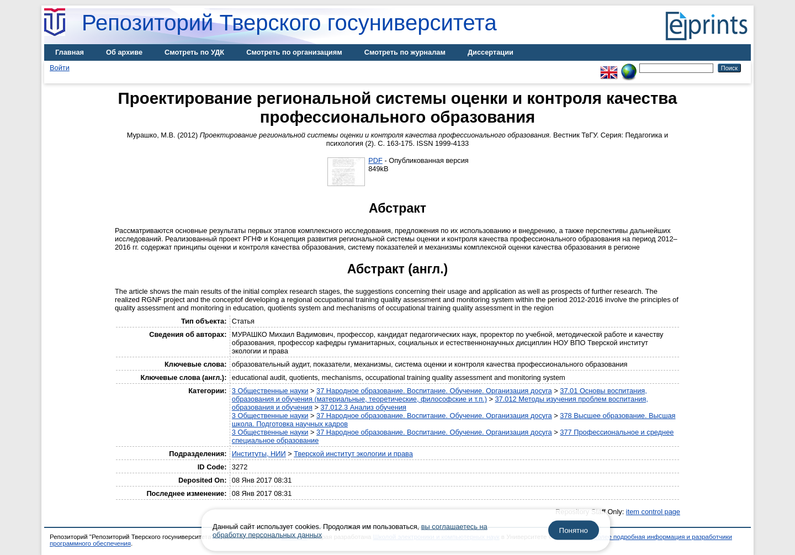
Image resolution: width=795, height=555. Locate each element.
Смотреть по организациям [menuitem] (294, 52)
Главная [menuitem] (69, 52)
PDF (375, 160)
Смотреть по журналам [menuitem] (405, 52)
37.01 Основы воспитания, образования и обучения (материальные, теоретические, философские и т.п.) (439, 395)
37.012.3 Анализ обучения (363, 407)
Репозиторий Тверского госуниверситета (289, 22)
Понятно (573, 530)
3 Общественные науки (270, 391)
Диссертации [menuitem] (490, 52)
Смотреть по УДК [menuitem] (194, 52)
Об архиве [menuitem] (124, 52)
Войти (60, 68)
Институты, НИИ (259, 454)
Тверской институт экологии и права (353, 454)
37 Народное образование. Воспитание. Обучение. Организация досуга (434, 391)
